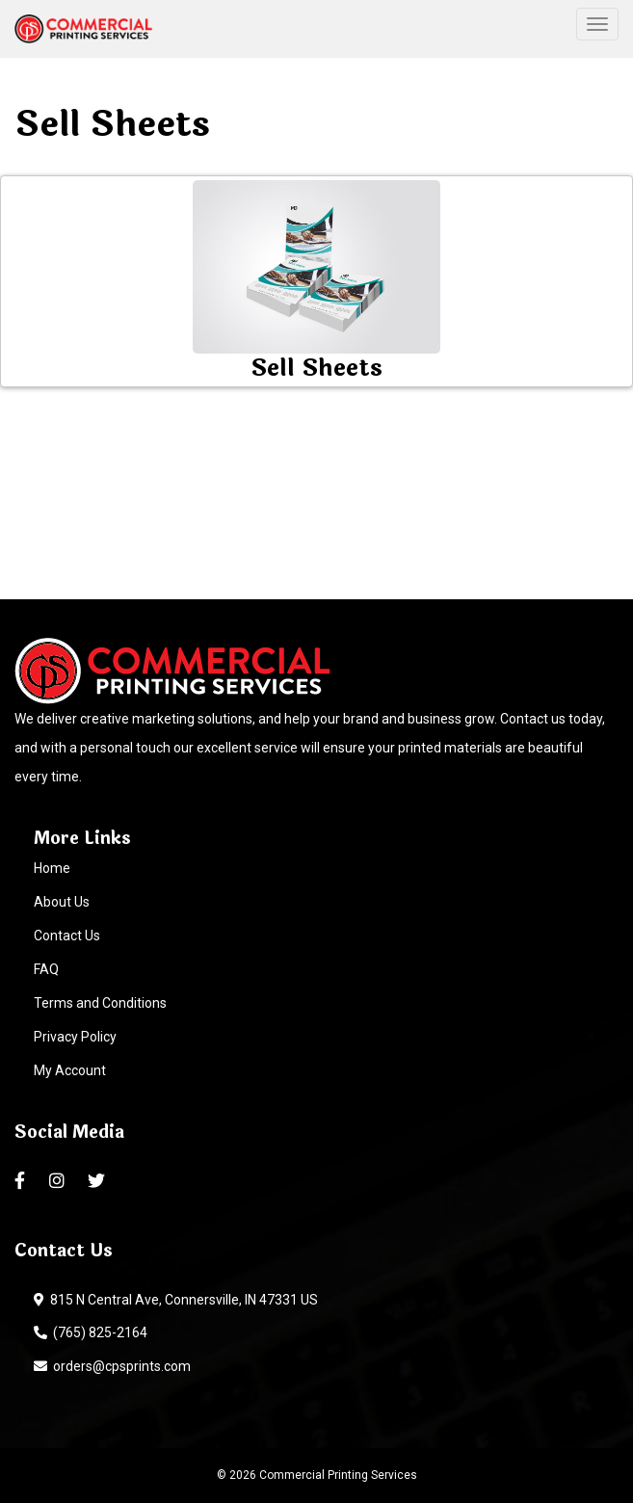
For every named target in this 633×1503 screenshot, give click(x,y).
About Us (62, 902)
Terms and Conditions (100, 1003)
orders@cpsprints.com (112, 1366)
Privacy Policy (75, 1036)
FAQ (46, 969)
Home (52, 868)
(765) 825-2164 (90, 1332)
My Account (70, 1070)
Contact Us (67, 935)
